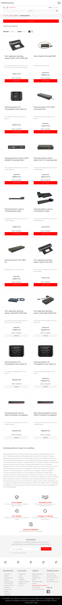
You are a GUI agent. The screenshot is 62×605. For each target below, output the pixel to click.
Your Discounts (8, 578)
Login (20, 576)
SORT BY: (6, 31)
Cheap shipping (8, 581)
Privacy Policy (50, 598)
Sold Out (16, 335)
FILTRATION (31, 21)
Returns (6, 591)
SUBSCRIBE (46, 549)
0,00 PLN (12, 7)
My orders (21, 579)
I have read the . (19, 552)
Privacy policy (8, 589)
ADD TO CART (16, 80)
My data (21, 578)
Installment (7, 587)
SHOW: (19, 31)
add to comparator (17, 78)
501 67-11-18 (41, 589)
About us (6, 579)
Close (35, 602)
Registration (22, 574)
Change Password (24, 581)
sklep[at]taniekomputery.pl (39, 585)
